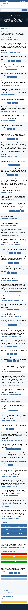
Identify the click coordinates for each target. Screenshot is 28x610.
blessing (15, 69)
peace (11, 486)
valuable (9, 102)
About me (8, 605)
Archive (5, 588)
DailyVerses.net (3, 3)
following (18, 244)
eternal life (11, 547)
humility (11, 111)
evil (8, 401)
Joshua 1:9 (3, 495)
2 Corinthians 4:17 (5, 547)
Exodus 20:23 (4, 225)
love (9, 39)
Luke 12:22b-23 (4, 325)
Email (14, 556)
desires (13, 449)
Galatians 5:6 (4, 128)
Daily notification (13, 554)
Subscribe (23, 1)
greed (9, 138)
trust (13, 102)
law (16, 138)
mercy (13, 410)
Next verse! (14, 576)
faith (8, 128)
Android (14, 559)
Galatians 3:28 (4, 61)
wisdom (15, 218)
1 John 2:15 (3, 428)
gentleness (14, 476)
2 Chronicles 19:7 (4, 394)
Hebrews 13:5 (4, 309)
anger (18, 476)
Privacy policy (19, 605)
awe (9, 394)
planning (10, 218)
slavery (15, 111)
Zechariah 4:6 (4, 76)
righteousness (10, 69)
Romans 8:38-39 (4, 39)
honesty (19, 394)
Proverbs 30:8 (4, 85)
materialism (10, 85)
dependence (16, 235)
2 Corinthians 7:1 (4, 573)
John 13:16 (3, 111)
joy (10, 518)
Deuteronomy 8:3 (4, 336)
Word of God (19, 316)
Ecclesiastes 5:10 (4, 164)
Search (8, 3)
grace (9, 410)
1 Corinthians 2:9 (4, 120)
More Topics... (14, 537)
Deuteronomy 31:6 (5, 252)
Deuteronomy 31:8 (5, 300)
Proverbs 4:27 (4, 401)
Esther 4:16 (3, 506)
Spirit (11, 76)
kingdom (18, 52)
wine (14, 199)
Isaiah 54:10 (3, 486)
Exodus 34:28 (4, 273)
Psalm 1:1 (3, 69)
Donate (14, 601)
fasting (8, 199)
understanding (18, 61)
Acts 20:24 (3, 420)
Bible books (6, 590)
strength (15, 76)
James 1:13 (3, 449)
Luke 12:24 (3, 94)
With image (14, 578)
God (8, 76)
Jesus (9, 61)
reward (13, 120)
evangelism (11, 420)
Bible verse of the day (6, 542)
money (17, 85)
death (17, 39)
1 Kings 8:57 (3, 280)
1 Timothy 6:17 (4, 263)
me (4, 598)
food (14, 85)
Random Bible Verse (6, 566)
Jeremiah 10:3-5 (4, 464)
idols (11, 225)
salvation (14, 52)
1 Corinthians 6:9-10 (5, 52)
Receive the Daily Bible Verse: (8, 551)
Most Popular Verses (8, 592)
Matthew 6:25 (4, 346)
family (17, 280)
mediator (13, 39)
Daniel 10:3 (3, 199)
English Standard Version (9, 28)
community (13, 61)
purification (11, 572)
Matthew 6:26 (4, 102)
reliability (11, 252)
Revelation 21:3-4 (4, 385)
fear (15, 252)
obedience (11, 244)
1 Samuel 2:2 (3, 353)
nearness (12, 273)
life (9, 94)
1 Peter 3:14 (3, 361)
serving (8, 111)
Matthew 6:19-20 (4, 291)
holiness (11, 353)
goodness (19, 440)
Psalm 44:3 (3, 235)
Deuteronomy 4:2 (4, 244)
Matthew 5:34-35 (4, 371)
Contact (15, 605)
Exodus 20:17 (4, 139)
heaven (19, 291)
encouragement (12, 211)
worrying (13, 94)
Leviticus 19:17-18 (5, 476)
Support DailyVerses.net (7, 596)
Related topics (4, 522)
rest (15, 156)
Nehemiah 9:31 (4, 410)
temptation (8, 449)
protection (18, 211)
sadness (22, 211)
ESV (3, 28)
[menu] (27, 1)
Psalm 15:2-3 (3, 175)
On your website (14, 561)
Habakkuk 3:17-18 (5, 518)
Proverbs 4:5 (3, 316)
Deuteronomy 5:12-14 (5, 156)
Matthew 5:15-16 (4, 440)
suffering (10, 336)
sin (10, 52)
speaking (10, 371)
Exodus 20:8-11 (4, 192)
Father (16, 102)
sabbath (12, 156)
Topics (20, 1)
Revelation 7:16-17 (5, 211)
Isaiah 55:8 (3, 218)
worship (15, 353)
